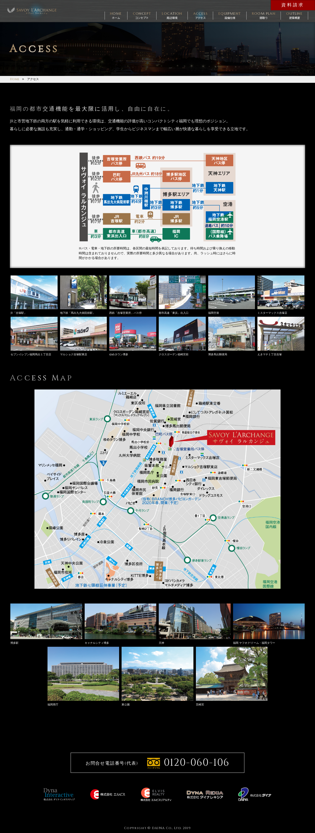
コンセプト (142, 15)
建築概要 (294, 15)
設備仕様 (230, 15)
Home (14, 79)
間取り (264, 15)
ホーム (116, 15)
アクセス (200, 15)
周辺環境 (172, 15)
